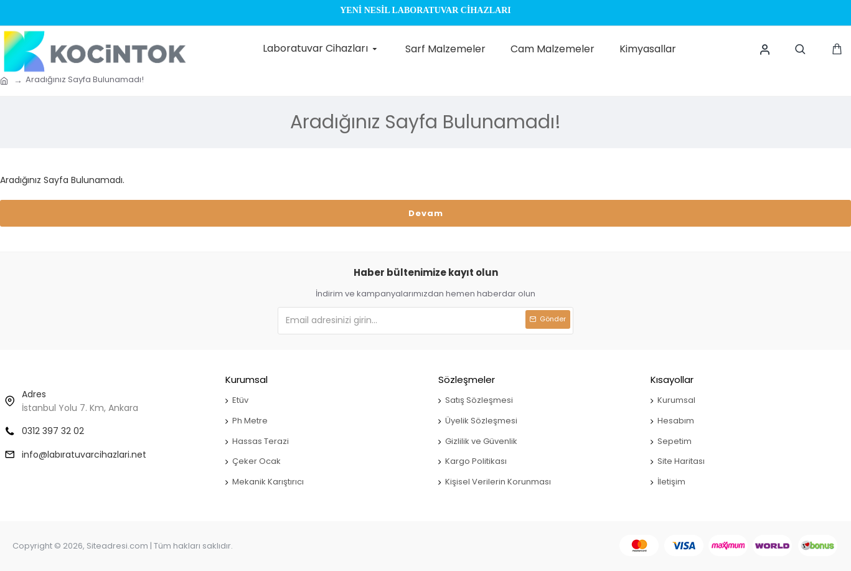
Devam (425, 213)
